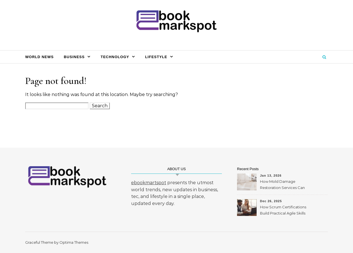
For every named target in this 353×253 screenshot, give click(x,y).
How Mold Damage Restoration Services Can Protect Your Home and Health (282, 185)
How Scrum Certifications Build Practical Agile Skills (283, 210)
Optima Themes (73, 242)
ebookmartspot (148, 182)
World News (39, 57)
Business (74, 57)
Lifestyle (156, 57)
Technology (115, 57)
